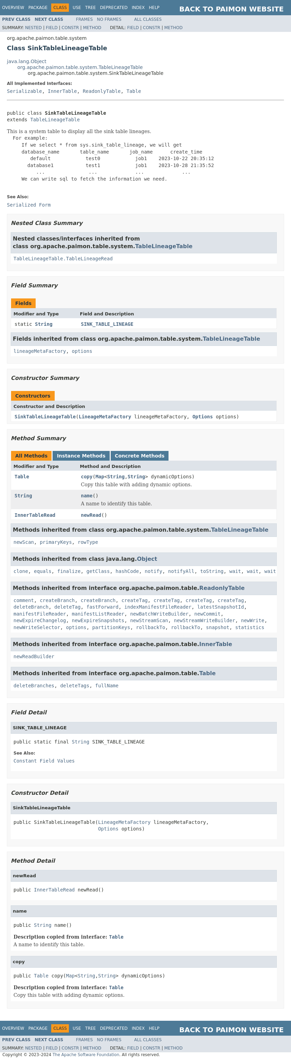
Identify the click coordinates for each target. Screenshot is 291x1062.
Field (51, 27)
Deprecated (114, 7)
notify (153, 571)
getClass (98, 571)
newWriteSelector (36, 627)
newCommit (207, 614)
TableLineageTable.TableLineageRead (63, 258)
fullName (106, 685)
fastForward (103, 607)
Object (147, 559)
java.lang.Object (26, 61)
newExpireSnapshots (98, 620)
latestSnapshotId (220, 607)
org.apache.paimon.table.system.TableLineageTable (80, 67)
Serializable (24, 91)
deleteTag (67, 607)
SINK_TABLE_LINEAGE (107, 324)
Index (138, 7)
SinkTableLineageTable (45, 416)
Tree (90, 7)
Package (37, 7)
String (44, 324)
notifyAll (181, 571)
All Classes (148, 19)
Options (202, 416)
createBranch (57, 600)
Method (92, 27)
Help (154, 7)
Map (100, 476)
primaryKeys (56, 542)
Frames (84, 19)
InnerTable (62, 91)
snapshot (217, 627)
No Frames (109, 19)
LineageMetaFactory (105, 416)
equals (43, 571)
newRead (91, 515)
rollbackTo (150, 627)
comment (23, 600)
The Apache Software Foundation (86, 1054)
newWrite (252, 620)
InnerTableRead (35, 515)
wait (235, 571)
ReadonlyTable (102, 91)
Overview (13, 7)
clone (20, 571)
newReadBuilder (33, 656)
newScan (23, 542)
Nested (33, 27)
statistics (249, 627)
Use (77, 7)
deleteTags (74, 685)
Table (134, 91)
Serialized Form (29, 205)
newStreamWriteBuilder (204, 620)
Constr (70, 27)
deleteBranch (30, 607)
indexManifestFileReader (157, 607)
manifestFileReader (39, 614)
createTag (134, 600)
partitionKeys (111, 627)
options (82, 351)
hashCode (127, 571)
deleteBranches (33, 685)
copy (87, 476)
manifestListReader (98, 614)
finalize (68, 571)
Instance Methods (81, 456)
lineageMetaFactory (39, 351)
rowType (88, 542)
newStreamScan (149, 620)
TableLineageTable (55, 119)
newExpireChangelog (39, 620)
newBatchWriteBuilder (159, 614)
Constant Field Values (44, 761)
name (87, 495)
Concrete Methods (140, 456)
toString (212, 571)
